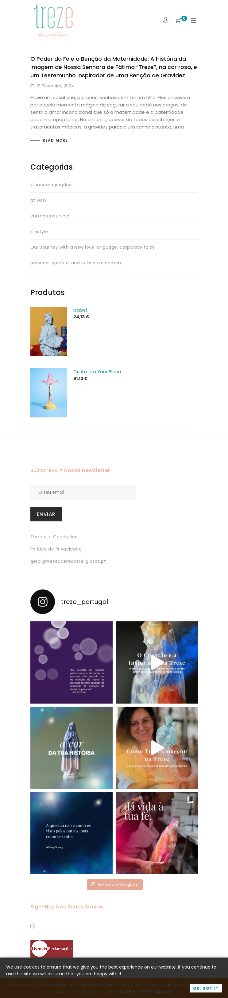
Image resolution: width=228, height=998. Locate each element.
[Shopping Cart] (178, 21)
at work (38, 200)
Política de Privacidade (56, 549)
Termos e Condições (54, 537)
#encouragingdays (52, 185)
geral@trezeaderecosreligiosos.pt (68, 561)
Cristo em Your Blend (97, 371)
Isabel (80, 310)
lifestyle (39, 231)
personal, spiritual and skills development (76, 263)
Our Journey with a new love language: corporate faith (92, 247)
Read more (55, 140)
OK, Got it (206, 988)
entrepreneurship (50, 216)
